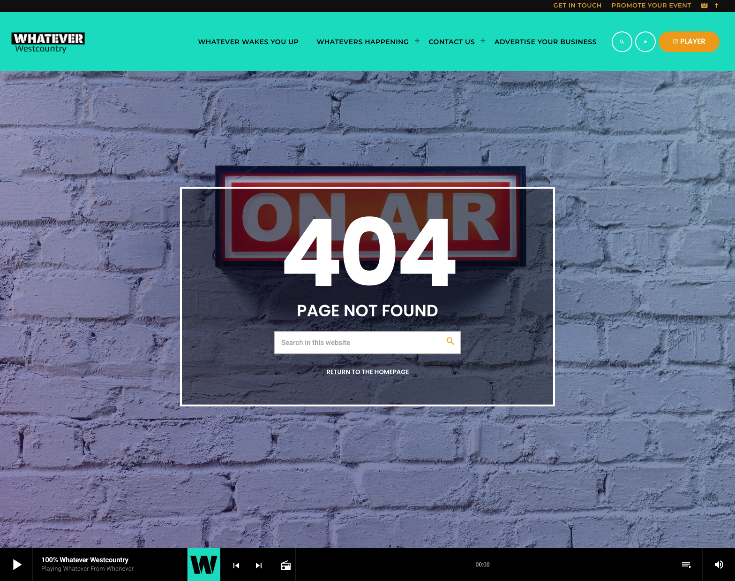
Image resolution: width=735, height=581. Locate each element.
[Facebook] (716, 6)
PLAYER (689, 41)
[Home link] (48, 42)
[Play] (645, 41)
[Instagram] (704, 6)
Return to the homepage (367, 371)
